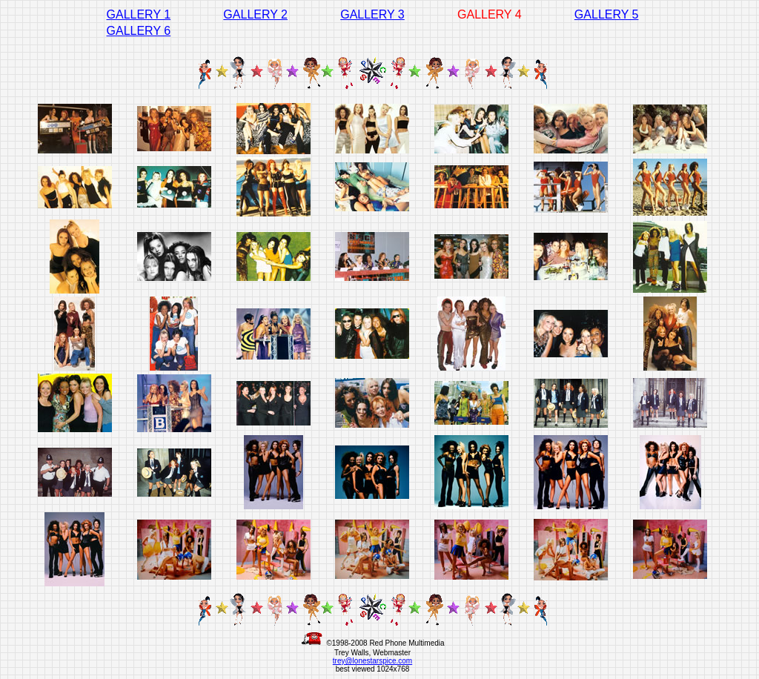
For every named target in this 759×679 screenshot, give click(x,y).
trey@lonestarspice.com (372, 661)
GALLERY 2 (255, 14)
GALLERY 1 (139, 14)
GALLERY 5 (606, 14)
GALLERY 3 (372, 14)
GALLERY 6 (139, 30)
